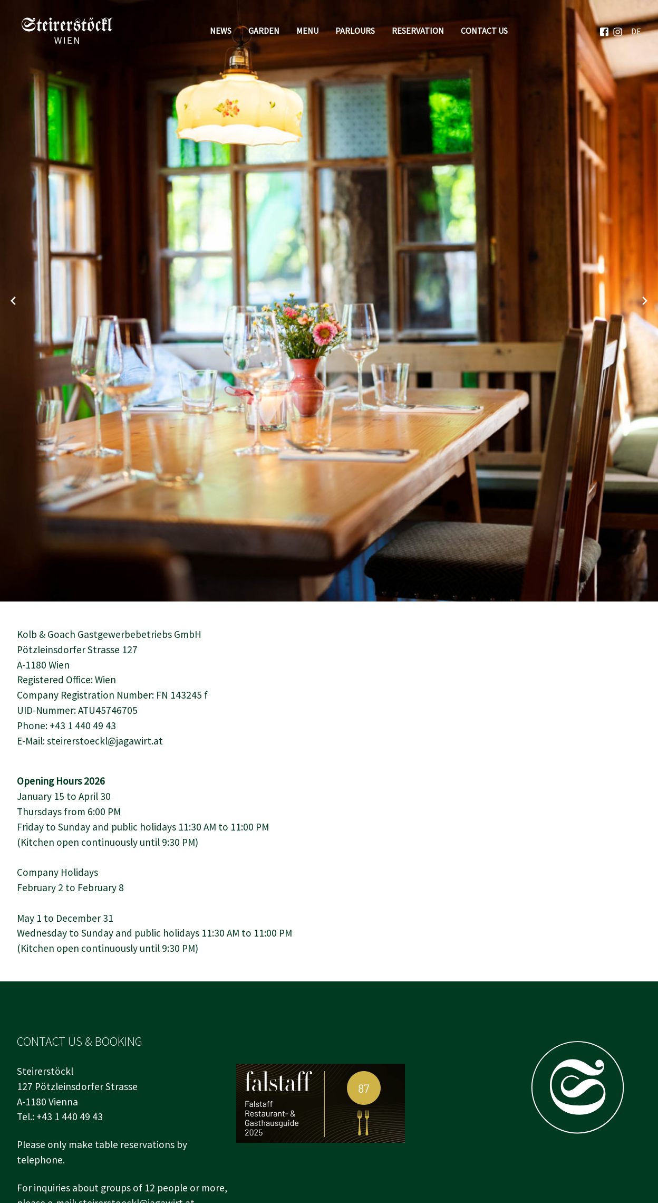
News (220, 30)
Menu (307, 30)
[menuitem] (636, 30)
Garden (263, 30)
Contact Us (484, 30)
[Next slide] (645, 301)
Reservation (418, 30)
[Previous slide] (13, 301)
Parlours (355, 30)
